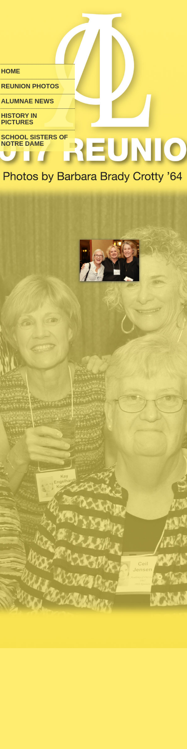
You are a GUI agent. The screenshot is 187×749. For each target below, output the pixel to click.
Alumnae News (27, 101)
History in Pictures (19, 119)
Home (10, 71)
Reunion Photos (30, 86)
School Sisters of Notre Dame (34, 140)
